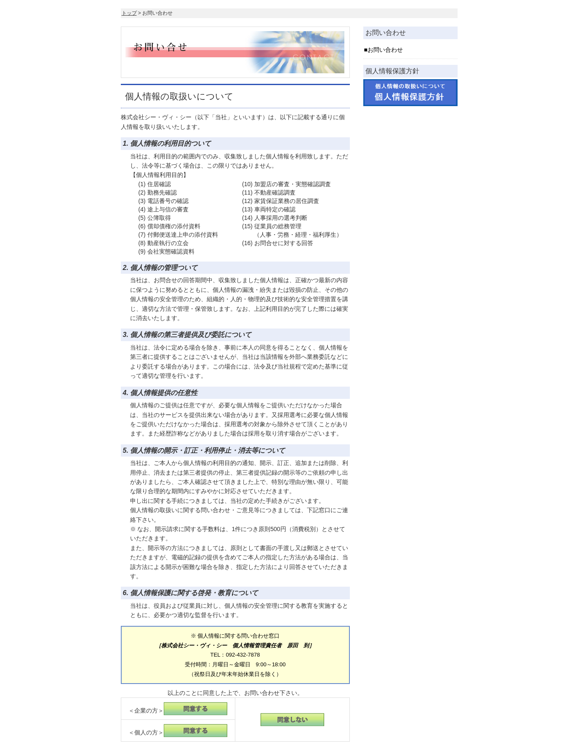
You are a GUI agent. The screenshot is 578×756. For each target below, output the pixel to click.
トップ (129, 13)
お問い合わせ (385, 49)
